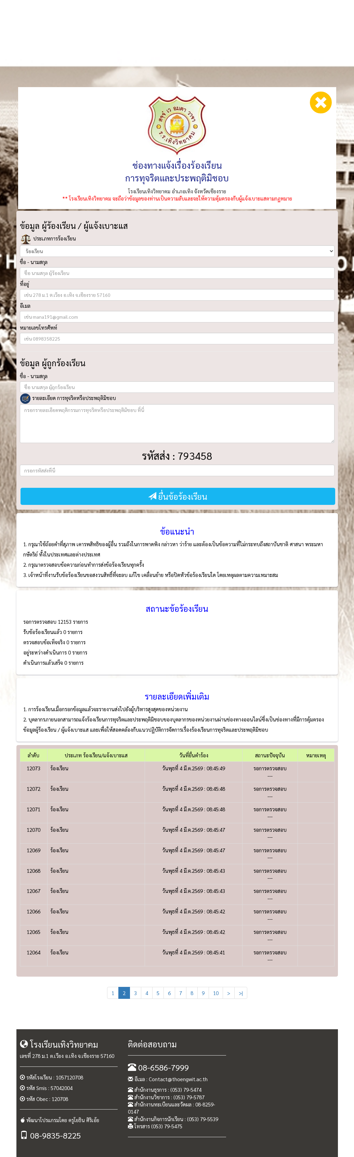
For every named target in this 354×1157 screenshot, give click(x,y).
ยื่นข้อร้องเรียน (177, 496)
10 (216, 993)
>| (241, 993)
